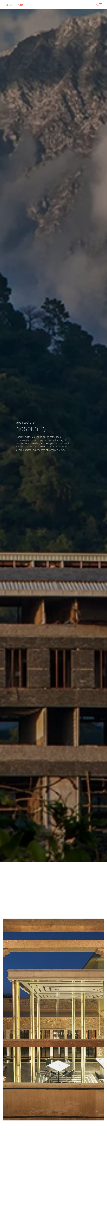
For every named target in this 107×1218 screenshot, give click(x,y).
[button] (101, 4)
